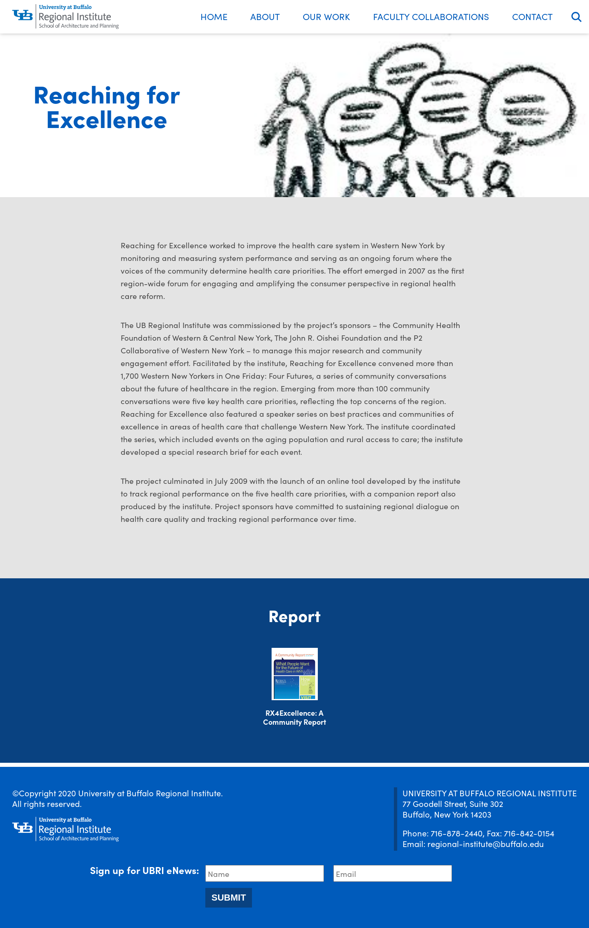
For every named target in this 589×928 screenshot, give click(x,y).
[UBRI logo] (65, 16)
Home (213, 16)
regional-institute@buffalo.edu (485, 843)
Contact (532, 16)
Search (576, 17)
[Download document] (295, 674)
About (265, 16)
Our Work (326, 16)
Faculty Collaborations (431, 16)
